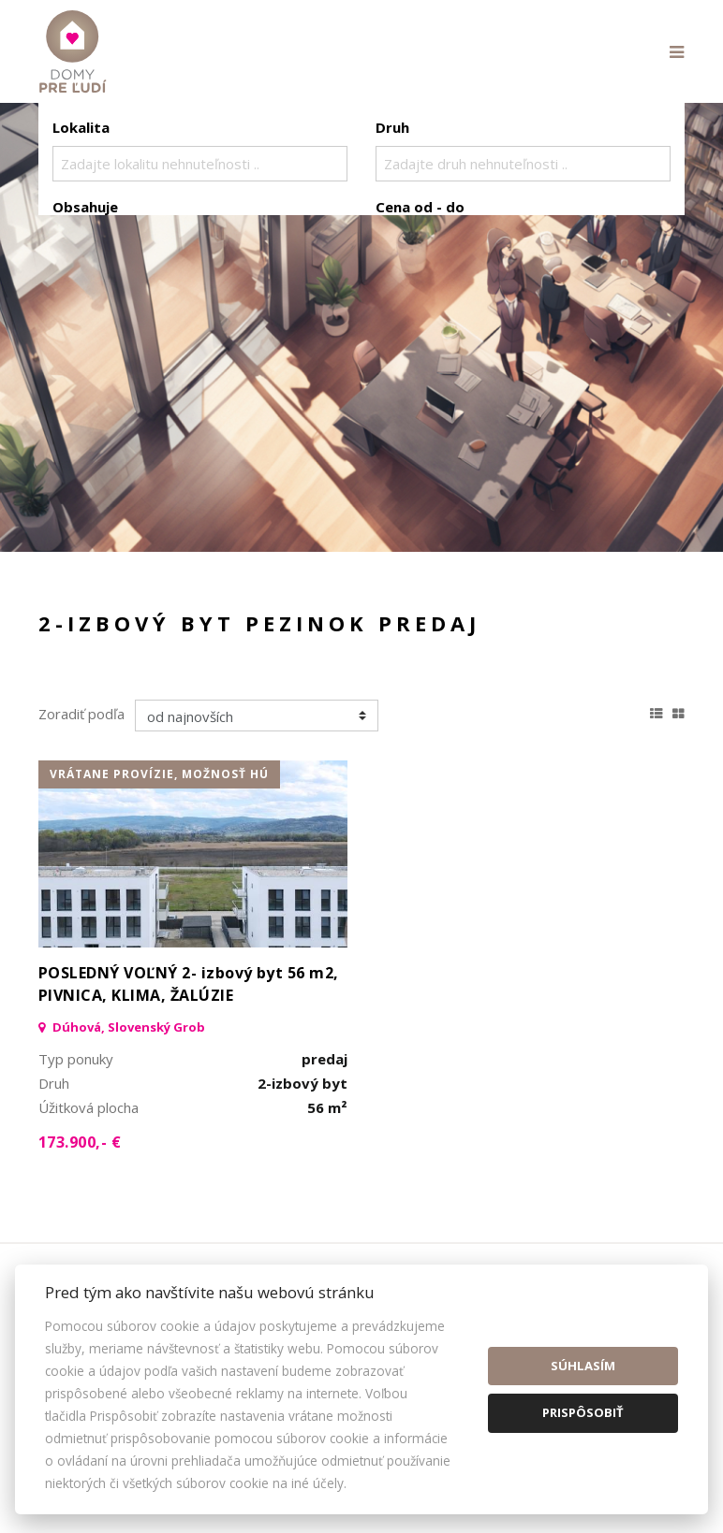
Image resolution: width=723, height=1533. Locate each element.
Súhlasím (583, 1365)
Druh (392, 127)
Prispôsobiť (583, 1412)
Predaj (110, 304)
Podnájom (445, 304)
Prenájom (225, 304)
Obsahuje (85, 206)
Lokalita (81, 127)
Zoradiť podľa (81, 713)
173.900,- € (79, 1142)
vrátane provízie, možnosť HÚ (159, 774)
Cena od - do (420, 206)
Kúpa (333, 304)
